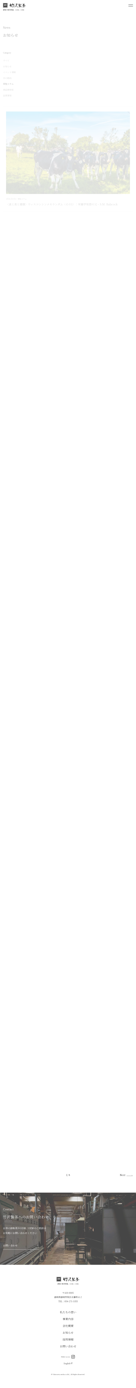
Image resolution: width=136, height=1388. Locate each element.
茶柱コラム (8, 84)
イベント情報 (9, 72)
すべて (6, 60)
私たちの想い (68, 1312)
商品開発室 (8, 90)
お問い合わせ (68, 1346)
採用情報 (68, 1339)
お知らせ (7, 66)
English (68, 1363)
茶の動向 (7, 78)
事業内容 (68, 1319)
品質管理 (7, 95)
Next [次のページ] (122, 1175)
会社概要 (68, 1326)
